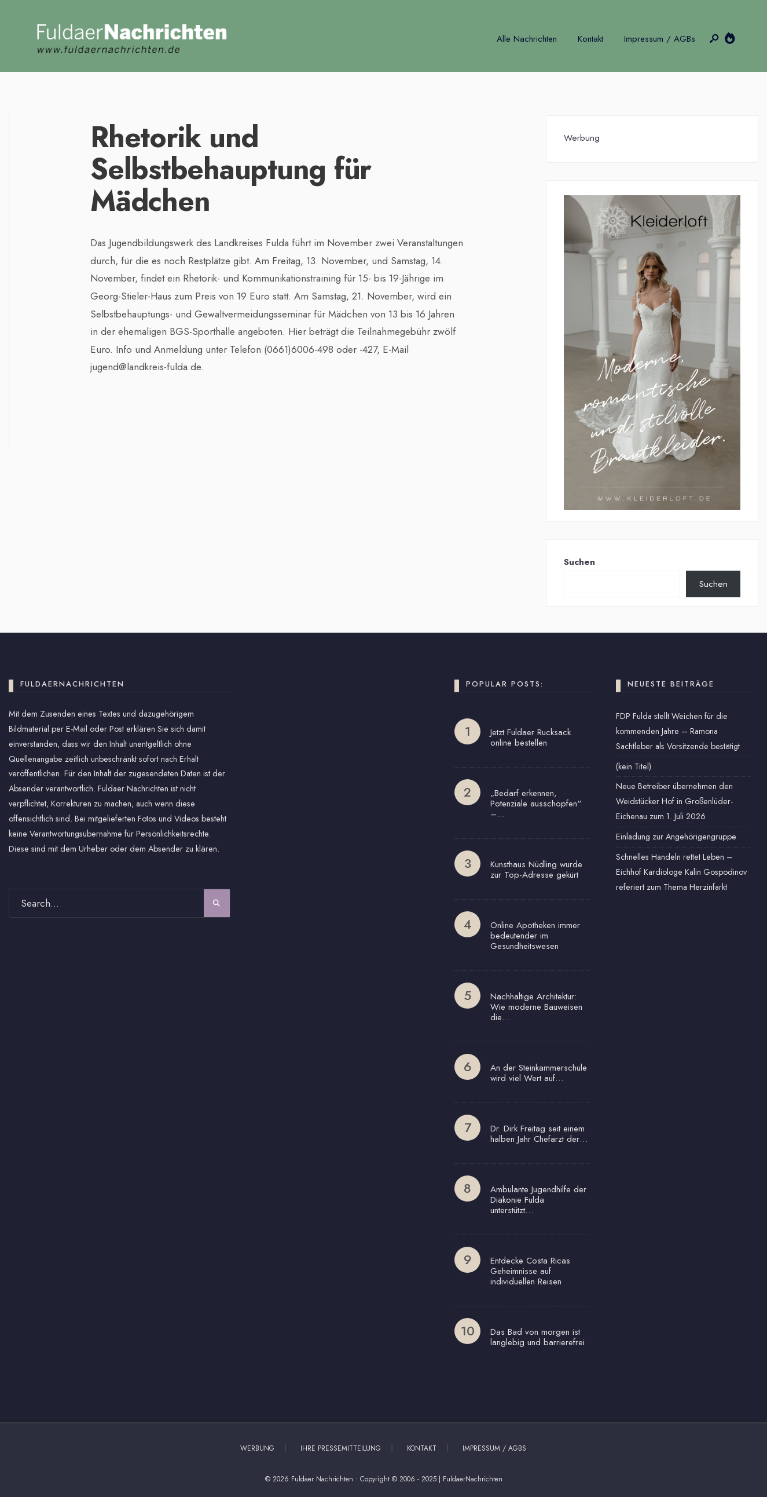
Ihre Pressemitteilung (340, 1448)
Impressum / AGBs (659, 38)
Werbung (257, 1448)
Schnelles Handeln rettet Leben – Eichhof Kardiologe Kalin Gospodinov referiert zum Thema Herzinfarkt (681, 872)
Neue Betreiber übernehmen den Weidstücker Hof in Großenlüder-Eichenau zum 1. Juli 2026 (674, 801)
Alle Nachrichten (527, 38)
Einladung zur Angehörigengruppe (676, 836)
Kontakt (590, 38)
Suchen (579, 562)
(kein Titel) (633, 766)
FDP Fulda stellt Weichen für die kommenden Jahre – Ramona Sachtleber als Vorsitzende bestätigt (678, 731)
